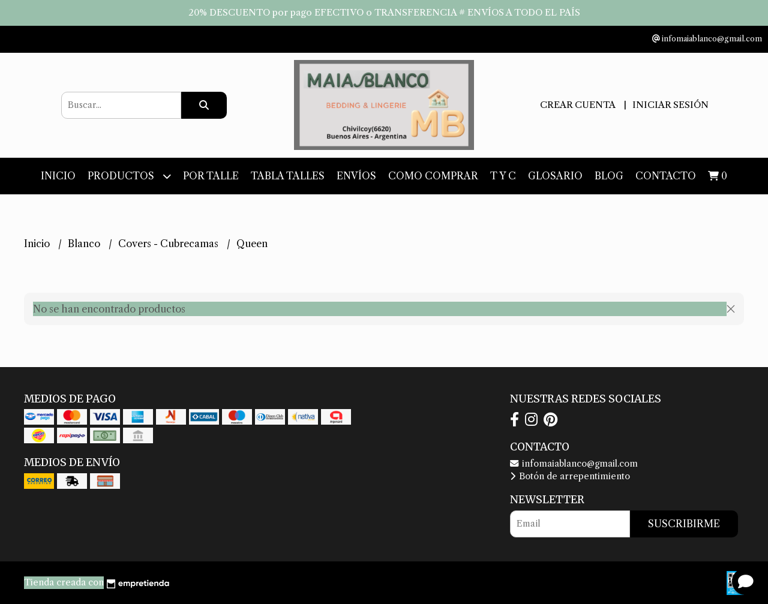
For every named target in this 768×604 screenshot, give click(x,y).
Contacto (665, 176)
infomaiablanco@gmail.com (574, 463)
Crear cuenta (577, 104)
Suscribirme (684, 524)
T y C (503, 176)
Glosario (555, 176)
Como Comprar (433, 176)
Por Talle (211, 176)
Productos (129, 176)
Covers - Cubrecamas (169, 244)
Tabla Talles (288, 176)
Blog (609, 176)
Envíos (356, 176)
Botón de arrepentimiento (570, 476)
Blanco (85, 244)
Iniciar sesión (670, 104)
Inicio (58, 176)
